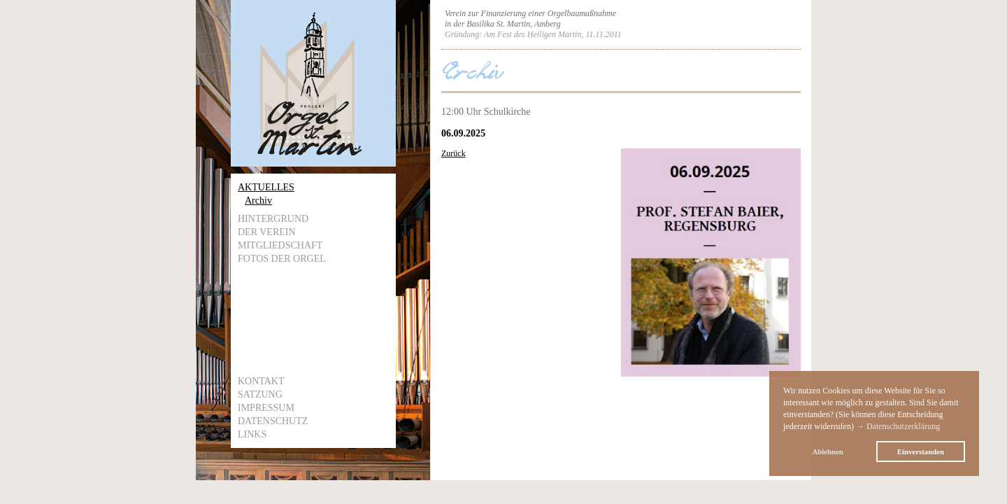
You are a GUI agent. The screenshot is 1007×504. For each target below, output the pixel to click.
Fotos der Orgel (282, 258)
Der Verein (267, 232)
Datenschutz (273, 421)
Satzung (260, 394)
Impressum (266, 407)
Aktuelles (266, 187)
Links (252, 434)
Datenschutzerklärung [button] (903, 426)
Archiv (258, 200)
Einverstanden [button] (920, 451)
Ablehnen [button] (827, 451)
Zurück (453, 153)
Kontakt (261, 381)
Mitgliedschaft (280, 245)
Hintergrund (273, 219)
